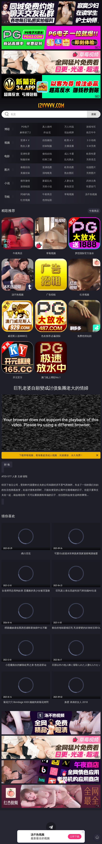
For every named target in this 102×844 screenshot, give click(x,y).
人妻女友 (69, 180)
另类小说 (47, 186)
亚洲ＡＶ (25, 140)
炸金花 (47, 132)
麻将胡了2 (25, 132)
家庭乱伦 (47, 180)
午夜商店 (47, 194)
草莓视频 (69, 194)
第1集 (7, 464)
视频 (7, 142)
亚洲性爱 (25, 153)
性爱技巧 (91, 186)
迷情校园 (25, 186)
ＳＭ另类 (91, 145)
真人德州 (47, 126)
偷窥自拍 (25, 167)
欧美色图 (69, 167)
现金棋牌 (69, 132)
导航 (7, 196)
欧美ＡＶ (69, 140)
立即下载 (74, 836)
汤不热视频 (91, 194)
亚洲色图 (47, 167)
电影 (7, 156)
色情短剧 (47, 200)
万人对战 (69, 126)
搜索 (93, 114)
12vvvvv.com (51, 105)
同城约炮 (25, 194)
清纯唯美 (47, 173)
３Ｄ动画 (91, 140)
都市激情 (25, 180)
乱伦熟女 (69, 159)
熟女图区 (69, 173)
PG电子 (25, 126)
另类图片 (91, 173)
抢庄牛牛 (91, 132)
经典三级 (47, 159)
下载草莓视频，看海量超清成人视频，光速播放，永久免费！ (59, 455)
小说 (7, 183)
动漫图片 (91, 167)
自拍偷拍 (47, 140)
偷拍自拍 (47, 153)
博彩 (7, 129)
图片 (7, 169)
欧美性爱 (91, 153)
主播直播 (69, 145)
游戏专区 (91, 126)
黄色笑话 (69, 186)
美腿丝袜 (25, 173)
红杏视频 (25, 200)
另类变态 (91, 159)
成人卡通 (69, 153)
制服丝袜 (25, 159)
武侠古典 (91, 180)
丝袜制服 (47, 145)
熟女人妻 (25, 145)
